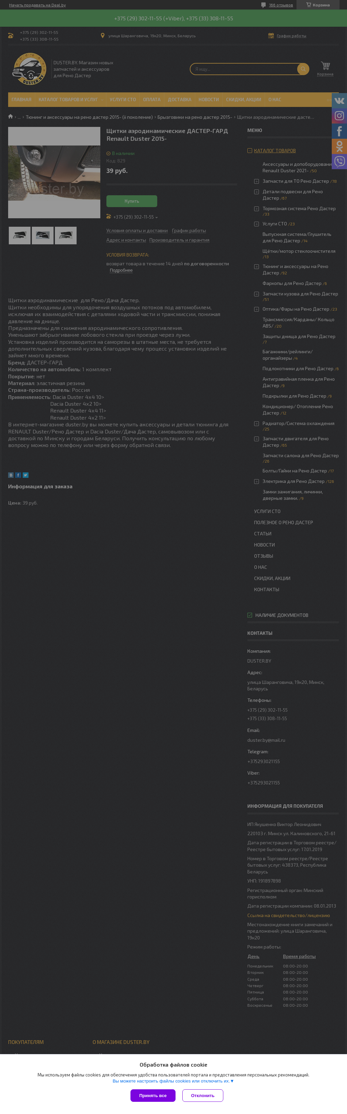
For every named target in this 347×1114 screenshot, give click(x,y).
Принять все (153, 1095)
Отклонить (203, 1095)
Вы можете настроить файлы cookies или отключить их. (171, 1081)
